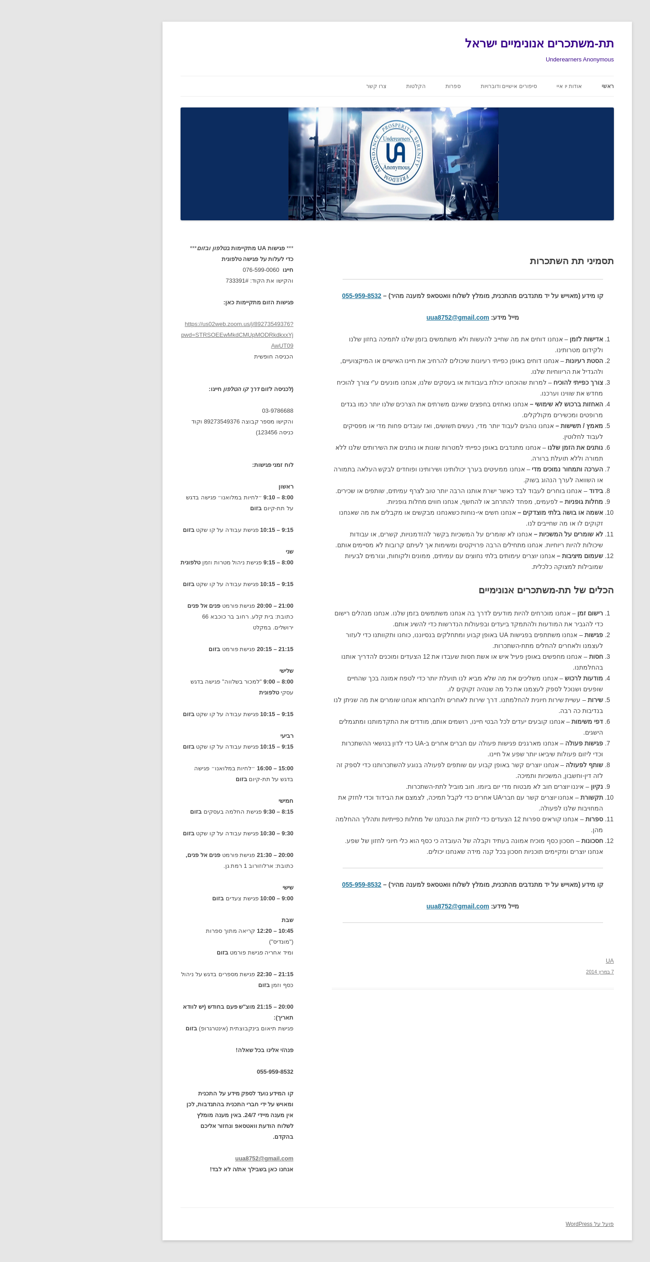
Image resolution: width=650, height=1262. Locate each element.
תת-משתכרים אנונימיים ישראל (467, 43)
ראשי (535, 86)
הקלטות (343, 86)
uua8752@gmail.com (385, 317)
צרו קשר (304, 86)
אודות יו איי (497, 86)
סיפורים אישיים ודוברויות (437, 86)
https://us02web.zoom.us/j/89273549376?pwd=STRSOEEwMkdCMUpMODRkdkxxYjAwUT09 (165, 335)
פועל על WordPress (517, 1224)
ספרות (381, 86)
